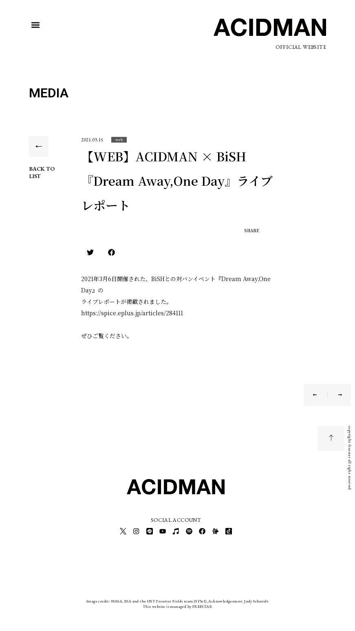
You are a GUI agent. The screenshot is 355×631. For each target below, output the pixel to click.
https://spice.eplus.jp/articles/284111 (132, 313)
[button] (35, 25)
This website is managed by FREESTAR (177, 604)
